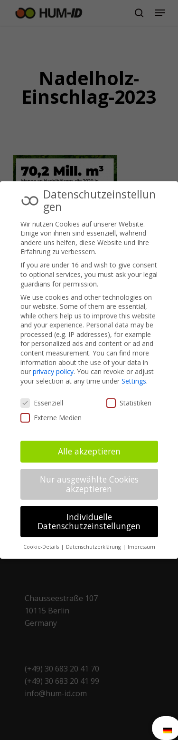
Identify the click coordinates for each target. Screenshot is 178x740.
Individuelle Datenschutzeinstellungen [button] (89, 521)
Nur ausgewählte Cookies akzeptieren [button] (89, 484)
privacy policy (53, 371)
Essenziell (41, 402)
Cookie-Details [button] (41, 546)
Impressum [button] (141, 546)
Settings (134, 380)
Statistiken (128, 402)
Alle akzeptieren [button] (89, 451)
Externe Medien (51, 417)
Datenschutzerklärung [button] (94, 546)
